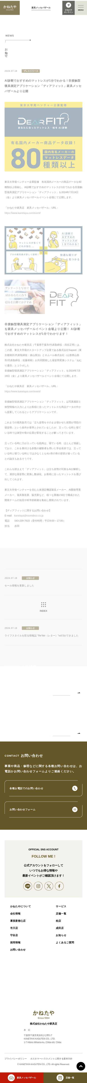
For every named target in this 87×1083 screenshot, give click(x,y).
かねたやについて (20, 906)
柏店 (58, 920)
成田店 (60, 928)
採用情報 (15, 942)
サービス (61, 906)
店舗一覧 (61, 913)
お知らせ (61, 935)
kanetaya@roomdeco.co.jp (29, 519)
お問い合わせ (18, 949)
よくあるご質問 (65, 942)
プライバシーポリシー (16, 1059)
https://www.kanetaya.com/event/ (23, 216)
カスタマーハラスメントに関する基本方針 (51, 1059)
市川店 (14, 928)
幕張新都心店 (18, 920)
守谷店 (14, 935)
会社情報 (15, 913)
